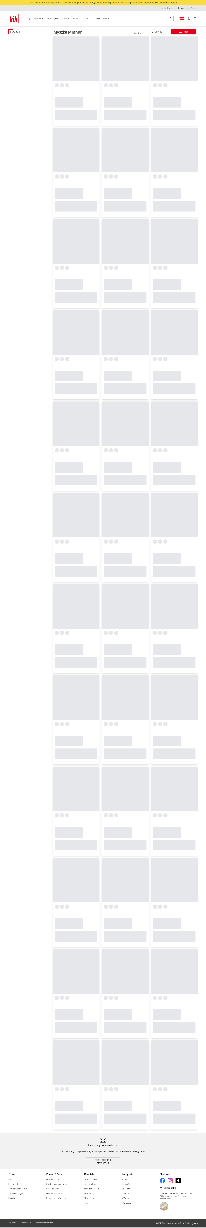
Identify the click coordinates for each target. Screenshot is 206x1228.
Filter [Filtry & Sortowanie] (183, 31)
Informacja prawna (54, 1193)
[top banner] (103, 2)
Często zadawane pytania (57, 1184)
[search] (170, 18)
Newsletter (173, 8)
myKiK (86, 1203)
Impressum (26, 1223)
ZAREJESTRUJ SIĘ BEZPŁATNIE (103, 1162)
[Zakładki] (195, 18)
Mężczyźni (126, 1184)
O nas (10, 1179)
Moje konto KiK (90, 1179)
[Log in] (188, 18)
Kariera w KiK (13, 1184)
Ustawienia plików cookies (57, 1198)
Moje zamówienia (91, 1188)
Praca (182, 8)
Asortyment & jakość (17, 1193)
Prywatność (13, 1223)
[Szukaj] (131, 18)
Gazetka (163, 8)
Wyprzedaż (126, 1203)
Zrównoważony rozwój (17, 1188)
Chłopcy (125, 1193)
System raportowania (44, 1223)
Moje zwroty (89, 1193)
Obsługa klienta (52, 1179)
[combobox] (156, 31)
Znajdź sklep (191, 8)
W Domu (125, 1198)
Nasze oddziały (52, 1188)
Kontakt (11, 1198)
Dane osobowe (90, 1184)
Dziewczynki (127, 1188)
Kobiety (125, 1179)
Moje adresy (89, 1198)
